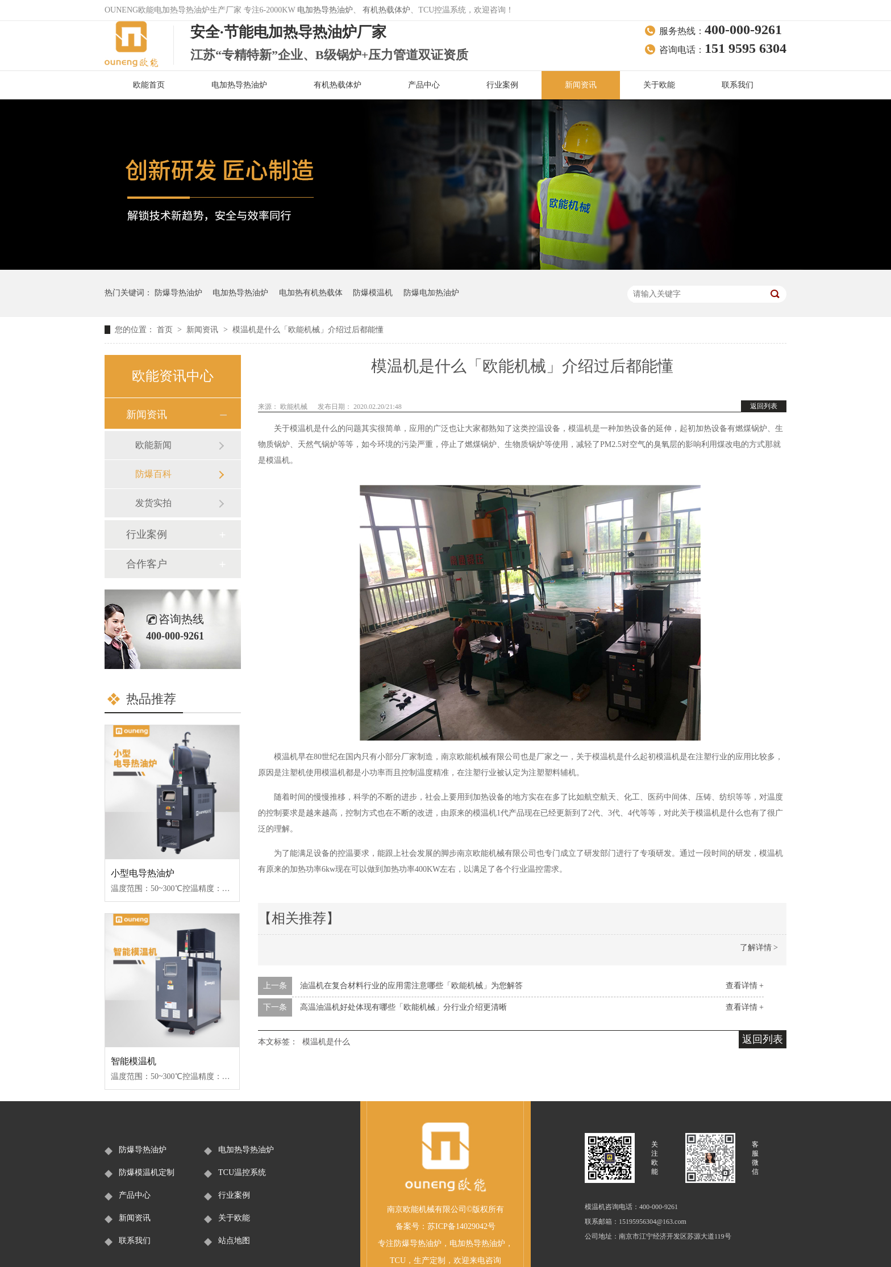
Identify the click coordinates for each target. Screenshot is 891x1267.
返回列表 (763, 406)
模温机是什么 (326, 1042)
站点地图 (234, 1240)
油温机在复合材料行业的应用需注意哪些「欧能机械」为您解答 (411, 985)
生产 (422, 1260)
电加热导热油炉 (325, 10)
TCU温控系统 (242, 1172)
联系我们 (737, 85)
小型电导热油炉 (142, 873)
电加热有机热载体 (311, 292)
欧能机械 (294, 407)
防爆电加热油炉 (431, 292)
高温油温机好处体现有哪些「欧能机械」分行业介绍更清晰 (403, 1007)
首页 (166, 329)
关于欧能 (659, 85)
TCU (398, 1260)
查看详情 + (745, 985)
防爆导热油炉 (178, 292)
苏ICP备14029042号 (461, 1226)
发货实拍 (153, 503)
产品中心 (424, 85)
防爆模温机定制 (146, 1172)
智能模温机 (133, 1061)
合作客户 (146, 564)
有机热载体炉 (386, 10)
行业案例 (502, 85)
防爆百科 (153, 474)
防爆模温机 (373, 292)
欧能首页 (149, 85)
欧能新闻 (153, 445)
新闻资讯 (581, 85)
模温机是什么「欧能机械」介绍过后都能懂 (308, 329)
